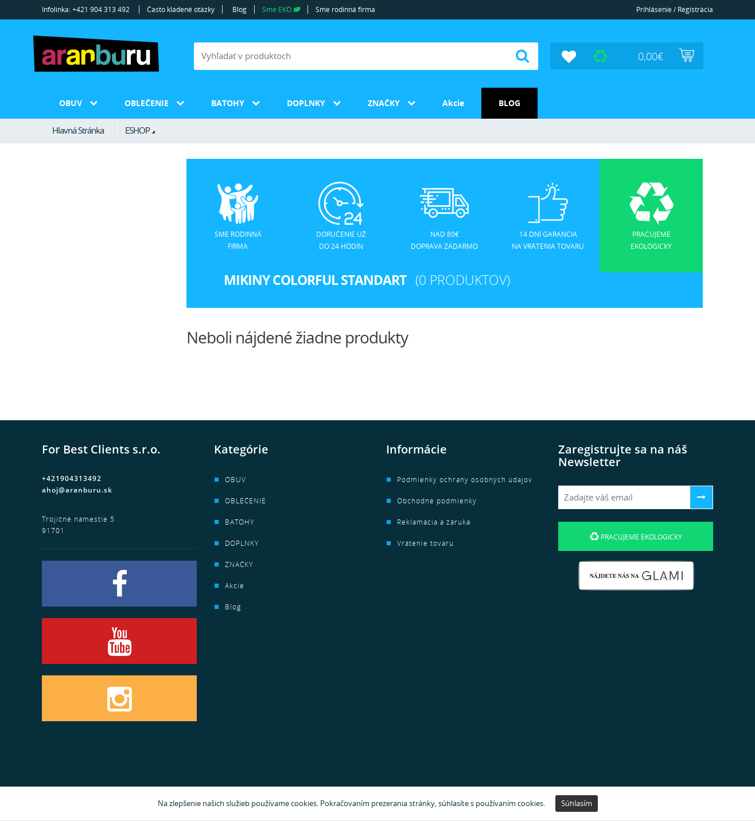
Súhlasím (576, 803)
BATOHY (227, 102)
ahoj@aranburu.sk (77, 490)
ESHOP (137, 130)
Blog (239, 9)
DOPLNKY (306, 102)
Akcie (453, 102)
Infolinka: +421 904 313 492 (86, 9)
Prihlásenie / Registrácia (674, 9)
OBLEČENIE (146, 102)
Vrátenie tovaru (425, 543)
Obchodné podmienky (437, 501)
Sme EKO (281, 9)
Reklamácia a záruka (433, 522)
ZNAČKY (384, 102)
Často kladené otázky (181, 9)
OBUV (70, 102)
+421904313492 (72, 478)
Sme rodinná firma (345, 9)
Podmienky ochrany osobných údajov (464, 479)
